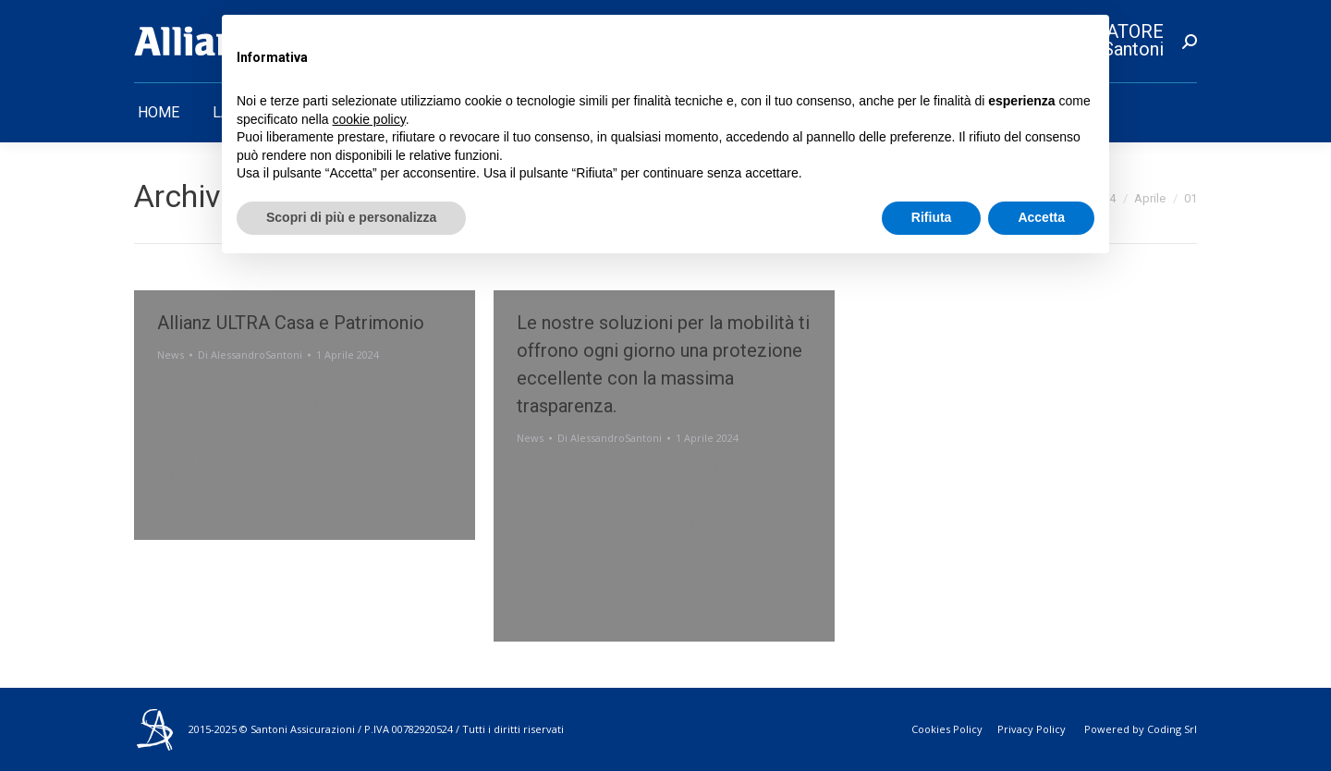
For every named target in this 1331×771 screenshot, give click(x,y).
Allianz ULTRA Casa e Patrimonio (290, 323)
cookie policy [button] (369, 119)
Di (250, 354)
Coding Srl (1172, 729)
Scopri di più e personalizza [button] (351, 217)
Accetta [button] (1041, 217)
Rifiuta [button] (931, 217)
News (170, 354)
